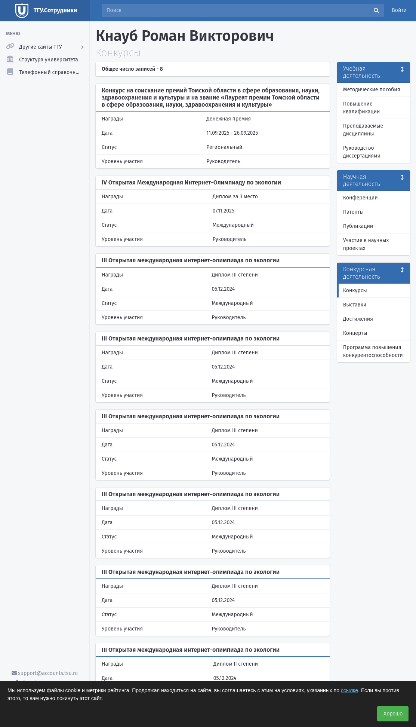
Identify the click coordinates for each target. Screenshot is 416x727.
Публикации (358, 226)
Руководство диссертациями (361, 152)
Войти (399, 10)
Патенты (353, 212)
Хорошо (393, 714)
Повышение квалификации (361, 108)
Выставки (354, 305)
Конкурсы (355, 290)
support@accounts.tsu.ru (45, 673)
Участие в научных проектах (366, 244)
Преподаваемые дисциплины (363, 130)
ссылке (349, 690)
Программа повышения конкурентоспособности (373, 351)
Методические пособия (371, 89)
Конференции (360, 198)
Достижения (358, 319)
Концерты (355, 333)
